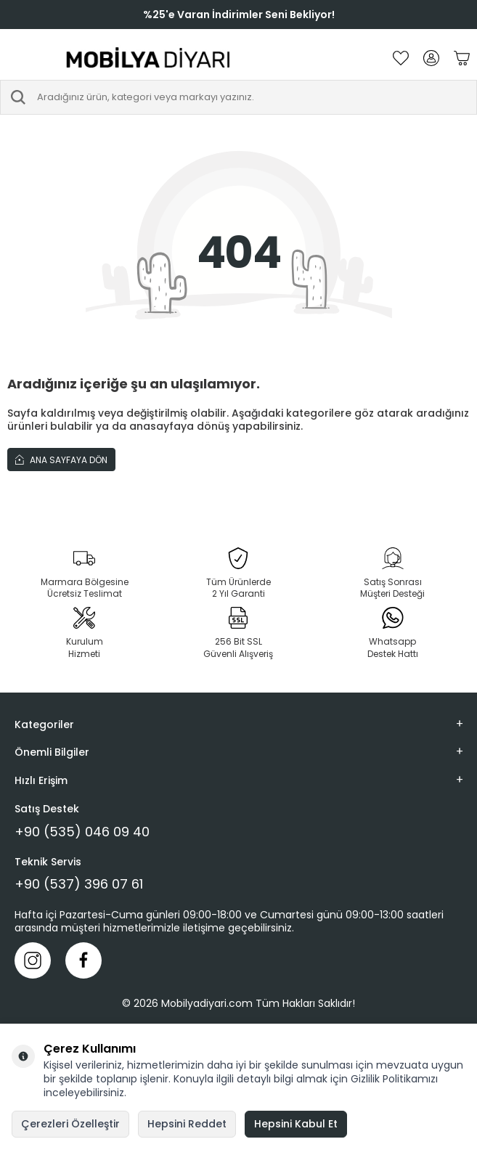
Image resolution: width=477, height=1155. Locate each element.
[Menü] (14, 58)
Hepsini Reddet (187, 1124)
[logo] (148, 58)
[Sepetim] (462, 58)
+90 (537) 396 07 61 (79, 884)
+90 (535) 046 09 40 (82, 832)
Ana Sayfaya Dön (61, 459)
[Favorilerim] (401, 58)
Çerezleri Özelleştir (70, 1124)
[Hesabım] (431, 58)
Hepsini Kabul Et (296, 1124)
